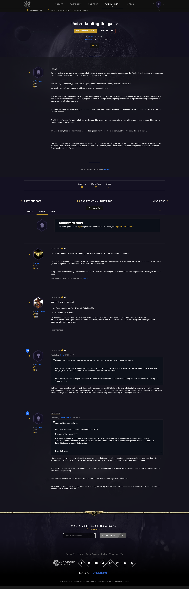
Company (75, 4)
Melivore (91, 38)
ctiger (85, 281)
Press (69, 557)
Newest (30, 214)
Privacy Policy (100, 557)
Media (130, 4)
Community (112, 4)
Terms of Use (82, 557)
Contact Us (116, 557)
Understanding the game (71, 226)
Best (55, 214)
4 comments (94, 210)
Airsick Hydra (65, 421)
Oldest (43, 214)
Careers (93, 4)
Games (59, 4)
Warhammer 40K (84, 32)
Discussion (108, 32)
